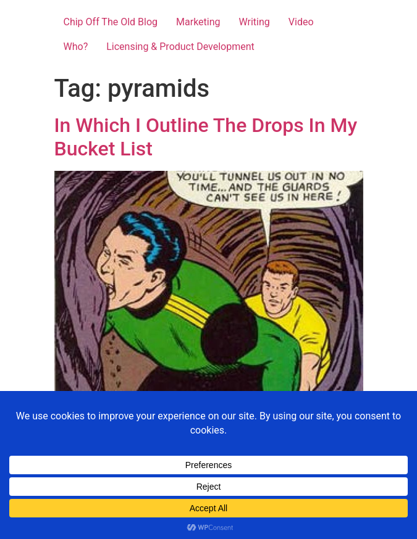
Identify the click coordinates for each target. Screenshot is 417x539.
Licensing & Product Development (180, 46)
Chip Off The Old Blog (111, 22)
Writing (254, 22)
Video (301, 22)
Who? (76, 46)
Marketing (198, 22)
